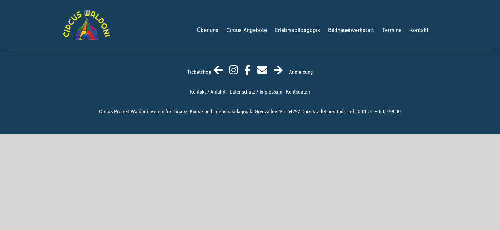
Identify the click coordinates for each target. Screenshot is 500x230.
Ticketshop (205, 72)
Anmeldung (293, 72)
